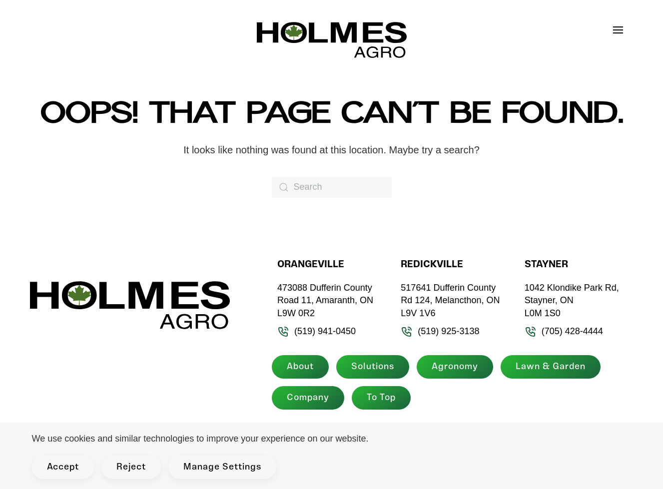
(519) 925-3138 (440, 331)
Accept (63, 467)
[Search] (332, 187)
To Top (381, 398)
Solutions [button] (372, 367)
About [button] (300, 367)
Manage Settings (222, 467)
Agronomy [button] (455, 367)
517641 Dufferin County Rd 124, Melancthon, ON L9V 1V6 (450, 300)
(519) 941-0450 (316, 331)
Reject (131, 467)
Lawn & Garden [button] (551, 367)
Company (308, 398)
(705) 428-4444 (564, 331)
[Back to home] (332, 40)
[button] (623, 30)
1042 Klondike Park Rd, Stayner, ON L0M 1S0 (572, 300)
